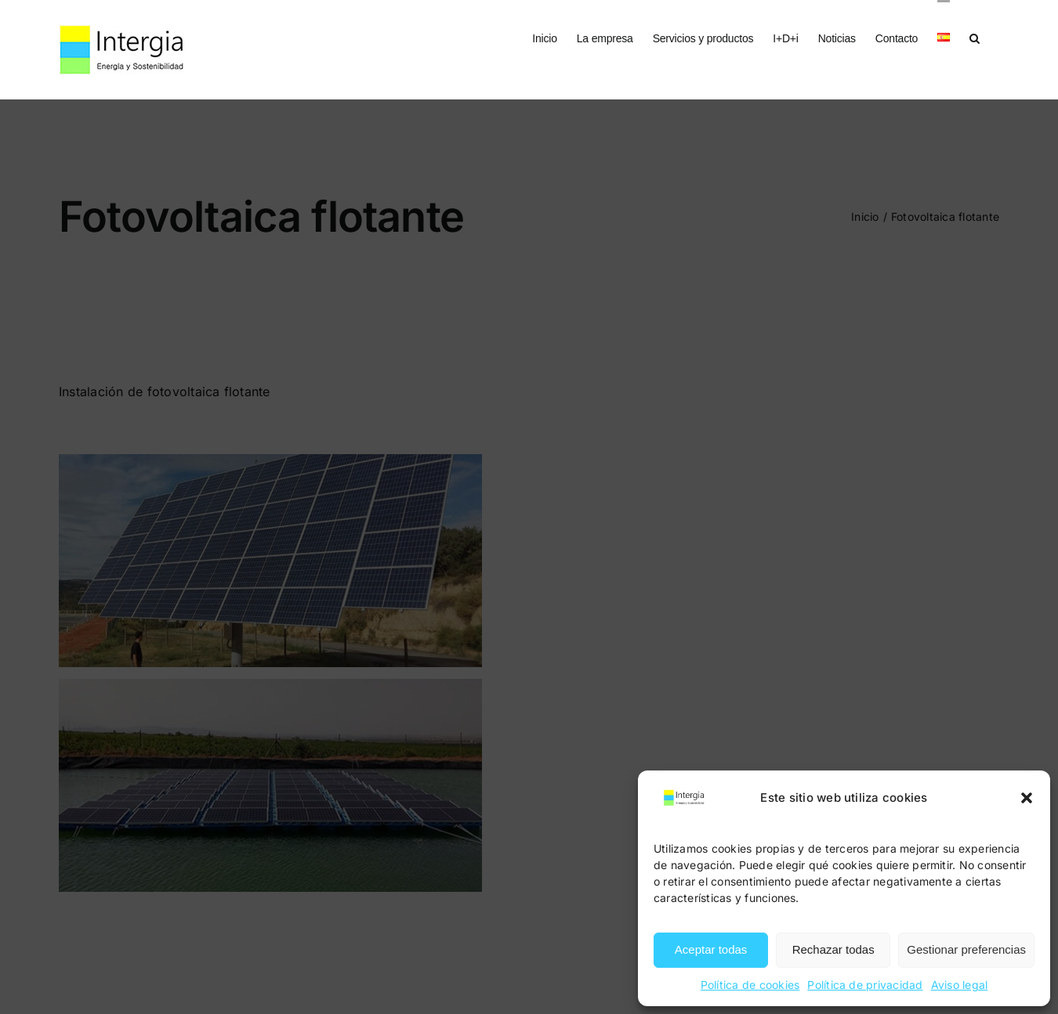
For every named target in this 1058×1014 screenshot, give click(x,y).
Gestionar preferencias (966, 949)
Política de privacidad (864, 984)
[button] (1026, 798)
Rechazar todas (833, 949)
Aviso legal (959, 984)
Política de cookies (750, 984)
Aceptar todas (711, 949)
